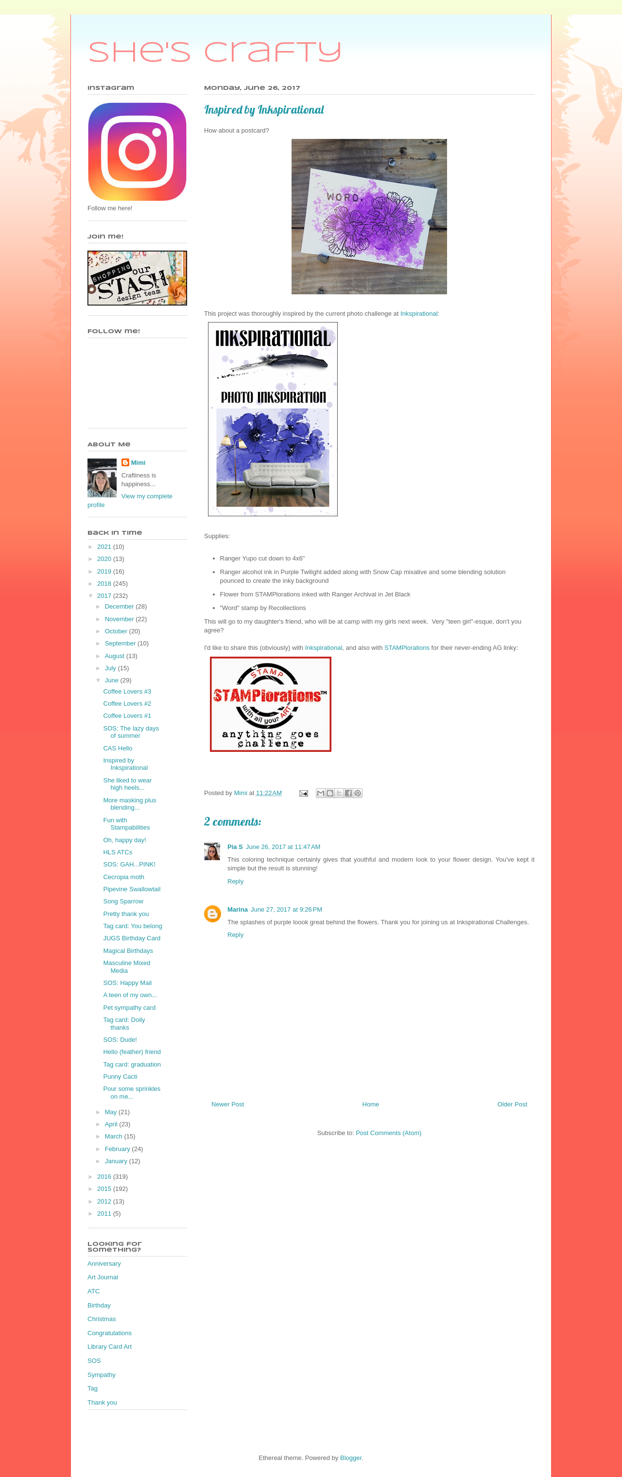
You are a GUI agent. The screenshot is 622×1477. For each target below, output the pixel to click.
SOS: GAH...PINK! (129, 864)
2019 (105, 571)
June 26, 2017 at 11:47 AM (283, 846)
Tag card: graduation (132, 1064)
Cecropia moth (123, 877)
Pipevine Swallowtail (131, 889)
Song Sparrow (123, 901)
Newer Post (227, 1104)
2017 (105, 595)
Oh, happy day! (124, 840)
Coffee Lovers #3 (127, 691)
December (120, 606)
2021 (105, 546)
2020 (105, 558)
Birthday (99, 1305)
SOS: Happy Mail (127, 982)
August (115, 656)
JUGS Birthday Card (131, 938)
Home (371, 1104)
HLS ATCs (117, 852)
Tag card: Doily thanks (124, 1023)
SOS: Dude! (120, 1039)
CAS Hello (117, 748)
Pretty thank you (126, 913)
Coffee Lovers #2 (127, 703)
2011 (105, 1213)
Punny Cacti (120, 1076)
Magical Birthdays (128, 950)
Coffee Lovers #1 (127, 715)
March (114, 1136)
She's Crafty (215, 53)
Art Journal (102, 1277)
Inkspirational (419, 313)
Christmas (101, 1319)
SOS (94, 1360)
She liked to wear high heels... (127, 784)
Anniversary (104, 1263)
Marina (237, 909)
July (111, 668)
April (112, 1124)
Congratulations (109, 1333)
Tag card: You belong (132, 926)
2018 (105, 583)
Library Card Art (109, 1346)
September (121, 643)
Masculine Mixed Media (126, 966)
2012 (105, 1201)
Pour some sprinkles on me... (131, 1092)
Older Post (512, 1104)
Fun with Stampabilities (126, 824)
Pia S (235, 846)
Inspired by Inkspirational (125, 764)
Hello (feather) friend (132, 1051)
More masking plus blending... (129, 804)
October (117, 631)
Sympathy (101, 1374)
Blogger (351, 1457)
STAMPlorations (408, 647)
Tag (92, 1388)
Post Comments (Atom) (388, 1133)
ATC (93, 1291)
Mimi (138, 462)
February (118, 1149)
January (117, 1161)
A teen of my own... (130, 995)
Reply (235, 881)
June (113, 680)
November (120, 619)
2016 (105, 1176)
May (112, 1112)
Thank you (102, 1402)
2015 (105, 1188)
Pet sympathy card (129, 1007)
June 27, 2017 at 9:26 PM (286, 909)
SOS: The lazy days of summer (131, 732)
